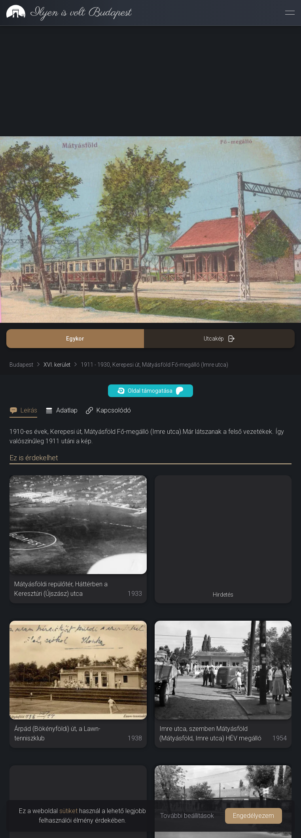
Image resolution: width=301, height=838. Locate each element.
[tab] (25, 410)
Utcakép (219, 339)
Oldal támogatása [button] (150, 391)
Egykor (75, 338)
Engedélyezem (253, 815)
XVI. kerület (57, 365)
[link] (66, 12)
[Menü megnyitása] (290, 12)
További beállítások (187, 815)
